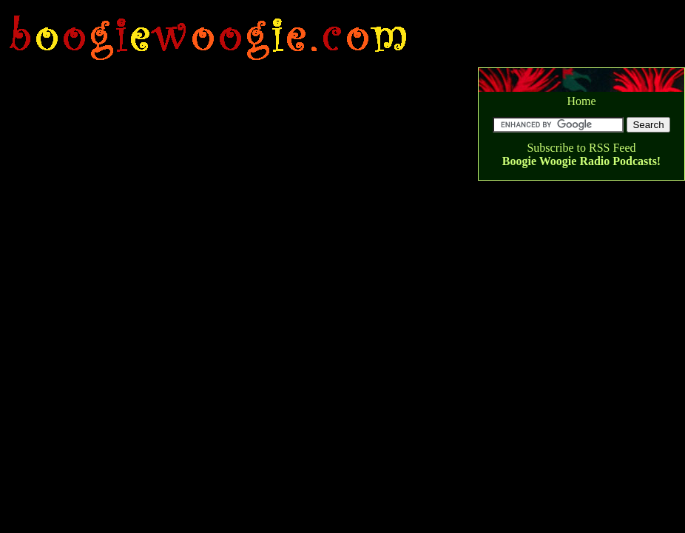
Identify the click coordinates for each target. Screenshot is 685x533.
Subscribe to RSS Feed (581, 147)
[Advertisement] (270, 7)
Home (581, 101)
